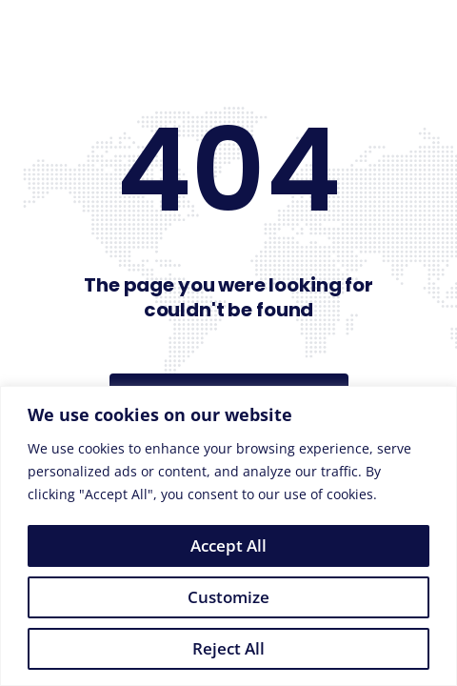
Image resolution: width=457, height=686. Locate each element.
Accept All (228, 545)
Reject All (228, 648)
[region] (228, 536)
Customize (228, 597)
